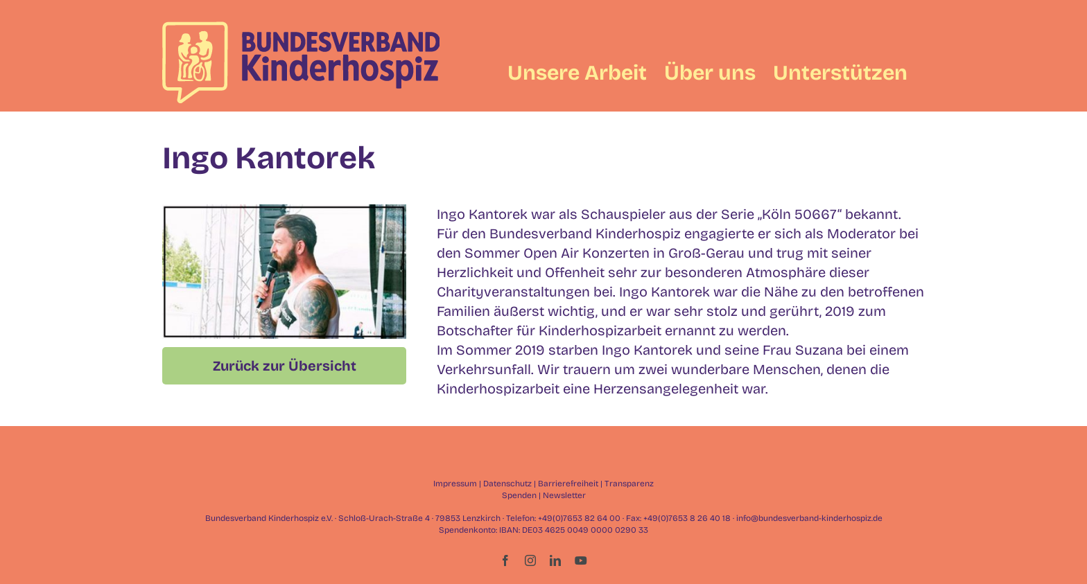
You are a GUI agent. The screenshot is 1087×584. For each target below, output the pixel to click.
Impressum (455, 483)
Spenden (519, 495)
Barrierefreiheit (568, 483)
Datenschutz (507, 483)
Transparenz (629, 483)
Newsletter (564, 495)
